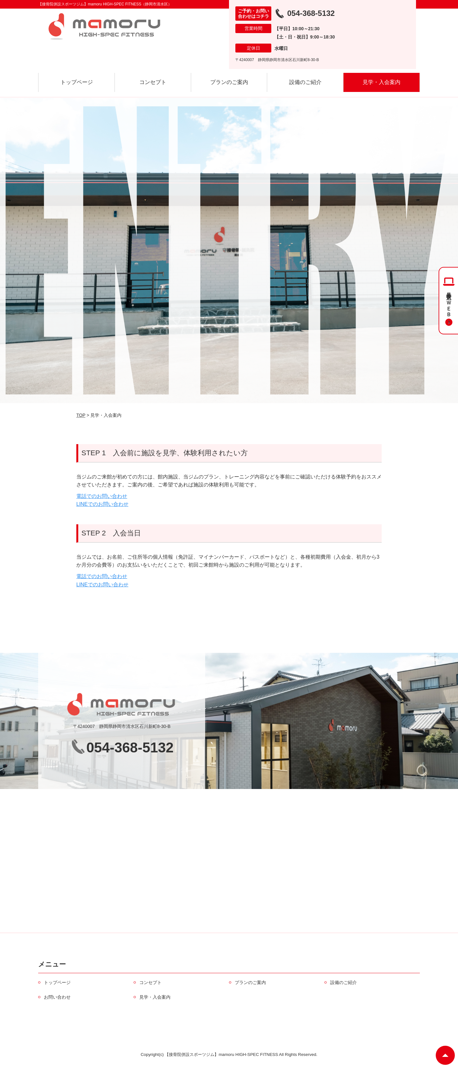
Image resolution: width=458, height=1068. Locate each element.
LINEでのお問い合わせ (102, 504)
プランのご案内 (229, 82)
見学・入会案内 (381, 82)
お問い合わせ (57, 997)
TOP (80, 415)
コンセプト (152, 82)
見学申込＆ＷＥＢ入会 (449, 302)
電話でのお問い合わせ (101, 496)
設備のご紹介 (305, 82)
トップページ (76, 82)
